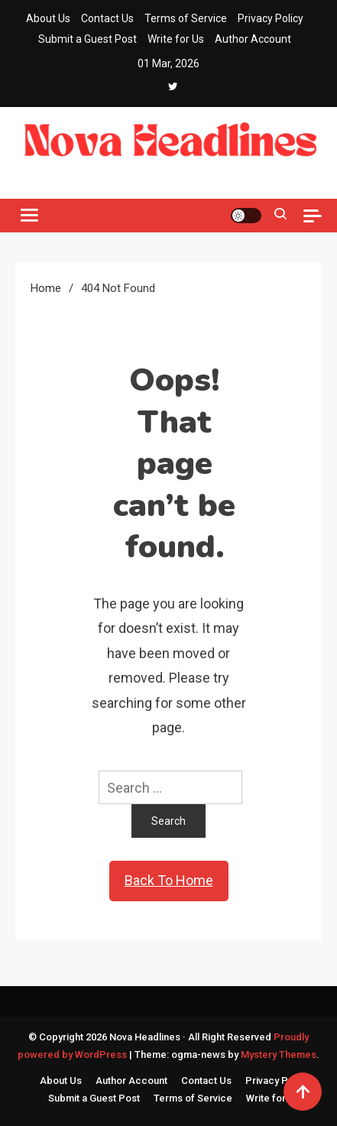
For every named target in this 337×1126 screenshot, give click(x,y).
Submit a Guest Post (87, 39)
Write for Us (175, 39)
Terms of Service (185, 18)
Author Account (253, 39)
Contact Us (107, 18)
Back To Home (169, 880)
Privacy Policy (270, 18)
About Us (48, 18)
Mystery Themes (278, 1054)
